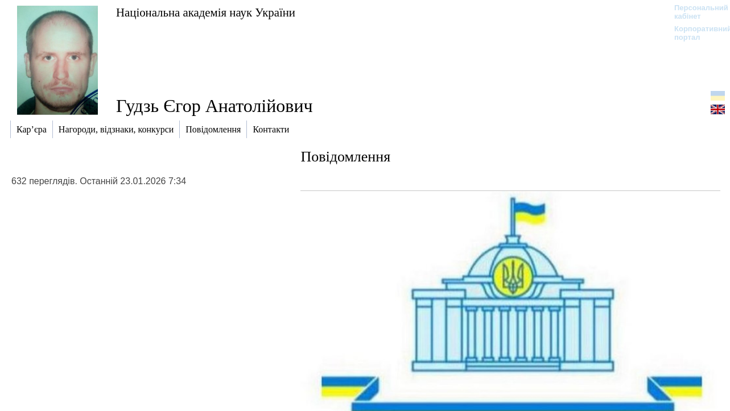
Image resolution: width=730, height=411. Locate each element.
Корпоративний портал (695, 32)
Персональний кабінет (695, 11)
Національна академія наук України (205, 12)
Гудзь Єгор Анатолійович (214, 106)
